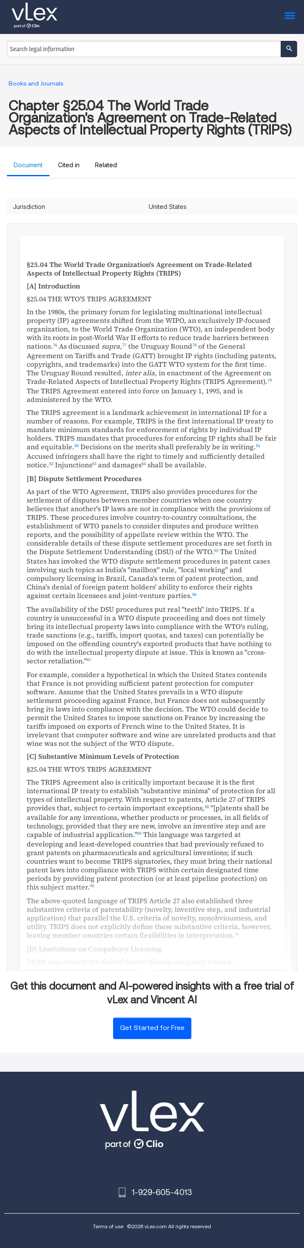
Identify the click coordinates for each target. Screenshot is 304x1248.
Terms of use (108, 1226)
